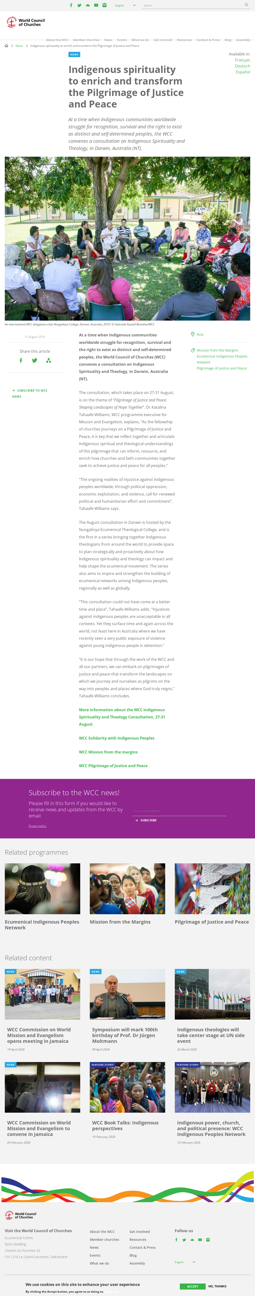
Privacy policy (37, 826)
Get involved (163, 40)
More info (111, 1291)
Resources (184, 40)
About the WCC (57, 40)
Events (122, 40)
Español (243, 72)
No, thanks (218, 1286)
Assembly (243, 40)
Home (6, 45)
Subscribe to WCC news (30, 393)
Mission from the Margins (217, 350)
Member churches (86, 40)
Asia (200, 334)
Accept (192, 1286)
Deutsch (242, 66)
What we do (140, 40)
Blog (228, 40)
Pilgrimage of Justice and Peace (222, 368)
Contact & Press (208, 40)
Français (242, 60)
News (108, 40)
